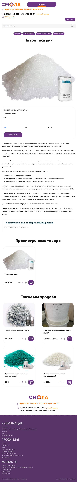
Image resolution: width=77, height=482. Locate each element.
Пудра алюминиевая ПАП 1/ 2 (17, 331)
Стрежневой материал (9, 453)
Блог (3, 433)
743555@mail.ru (8, 17)
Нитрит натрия (11, 274)
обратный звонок (42, 14)
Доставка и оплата (7, 435)
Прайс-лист (70, 19)
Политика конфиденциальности (65, 479)
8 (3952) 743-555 (11, 14)
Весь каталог (6, 457)
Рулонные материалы (8, 449)
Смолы (4, 443)
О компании (5, 427)
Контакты (4, 431)
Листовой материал (8, 451)
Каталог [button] (41, 4)
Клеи (3, 447)
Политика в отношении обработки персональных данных (19, 429)
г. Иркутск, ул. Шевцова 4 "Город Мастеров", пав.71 (23, 9)
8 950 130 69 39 (27, 14)
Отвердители (6, 445)
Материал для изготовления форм (12, 455)
